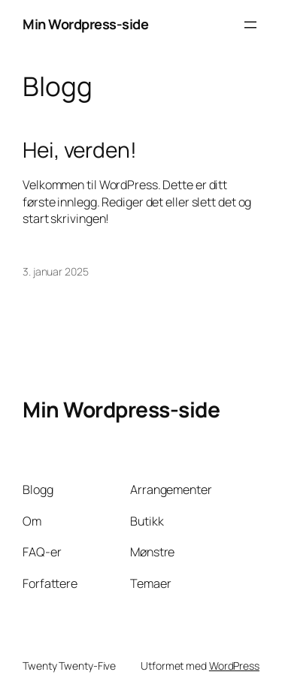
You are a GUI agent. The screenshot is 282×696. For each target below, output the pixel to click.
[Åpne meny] (250, 25)
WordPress (234, 665)
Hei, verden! (80, 150)
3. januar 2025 (56, 271)
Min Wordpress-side (85, 24)
